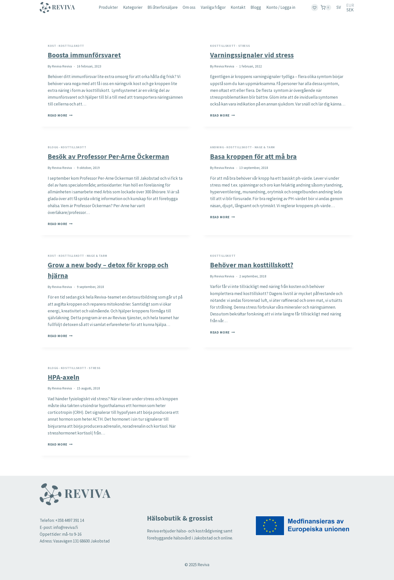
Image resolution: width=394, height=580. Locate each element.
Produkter (108, 7)
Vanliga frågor (213, 7)
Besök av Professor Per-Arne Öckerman (108, 156)
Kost (52, 46)
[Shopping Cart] (326, 7)
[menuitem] (338, 7)
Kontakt (238, 7)
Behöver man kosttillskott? (251, 264)
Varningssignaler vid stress (252, 54)
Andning (217, 147)
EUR (350, 5)
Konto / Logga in (280, 7)
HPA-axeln (63, 377)
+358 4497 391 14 (69, 520)
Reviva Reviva (62, 66)
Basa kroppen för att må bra (253, 156)
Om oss (189, 7)
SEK (350, 10)
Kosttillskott (71, 46)
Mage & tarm (265, 147)
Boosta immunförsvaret (84, 54)
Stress (244, 46)
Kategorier (132, 7)
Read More (60, 115)
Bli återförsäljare (162, 7)
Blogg (256, 7)
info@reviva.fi (65, 527)
